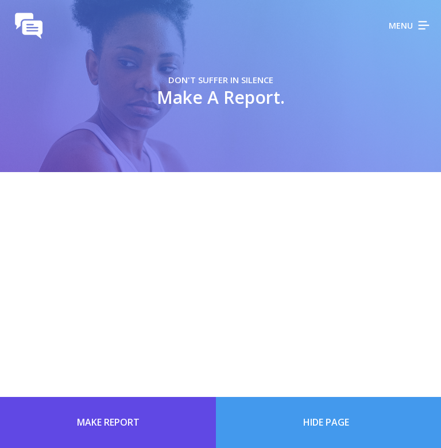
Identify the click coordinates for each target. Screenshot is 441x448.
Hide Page (326, 422)
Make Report (108, 422)
